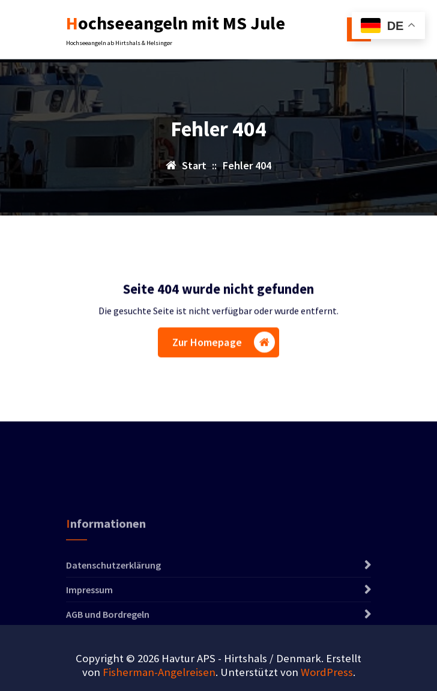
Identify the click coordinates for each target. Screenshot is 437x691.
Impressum (89, 608)
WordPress (327, 672)
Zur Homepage (223, 343)
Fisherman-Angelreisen (159, 672)
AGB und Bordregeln (107, 633)
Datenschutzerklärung (113, 584)
